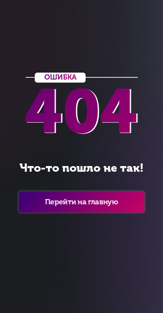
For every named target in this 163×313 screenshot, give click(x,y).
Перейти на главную (81, 201)
